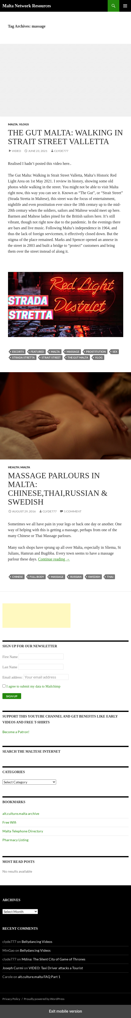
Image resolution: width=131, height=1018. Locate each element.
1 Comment (72, 511)
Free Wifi (9, 822)
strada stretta (23, 357)
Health (13, 467)
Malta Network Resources (26, 5)
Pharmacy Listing (15, 840)
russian (75, 576)
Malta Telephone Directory (22, 831)
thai (110, 576)
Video (16, 151)
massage (73, 351)
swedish (94, 576)
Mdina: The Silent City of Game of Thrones (53, 959)
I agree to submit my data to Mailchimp (31, 686)
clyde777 (61, 151)
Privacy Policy (11, 999)
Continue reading (54, 559)
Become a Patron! (15, 732)
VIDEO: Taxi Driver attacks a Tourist (56, 968)
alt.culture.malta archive (20, 813)
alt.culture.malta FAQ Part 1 (39, 977)
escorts (18, 351)
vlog (99, 357)
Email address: (12, 677)
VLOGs (24, 124)
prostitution (96, 351)
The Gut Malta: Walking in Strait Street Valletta (65, 137)
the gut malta (78, 357)
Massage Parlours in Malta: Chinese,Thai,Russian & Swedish (58, 488)
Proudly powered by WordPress (44, 999)
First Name (10, 657)
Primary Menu (125, 6)
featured (37, 351)
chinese (17, 576)
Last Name (9, 667)
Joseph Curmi (12, 968)
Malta (13, 124)
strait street (51, 357)
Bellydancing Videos (37, 941)
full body (37, 576)
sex (115, 351)
